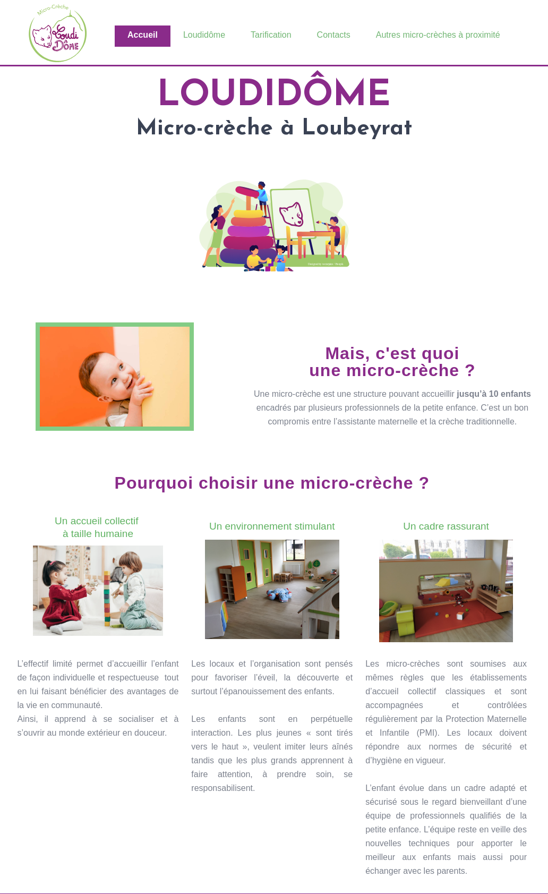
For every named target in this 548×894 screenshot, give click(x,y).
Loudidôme (204, 34)
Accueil (142, 34)
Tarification (271, 34)
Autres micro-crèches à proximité (438, 34)
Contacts (333, 34)
